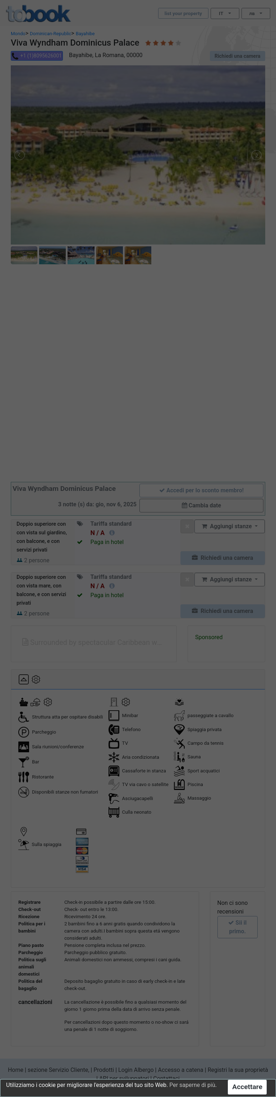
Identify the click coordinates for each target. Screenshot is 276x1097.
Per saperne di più (192, 1085)
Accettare (247, 1087)
